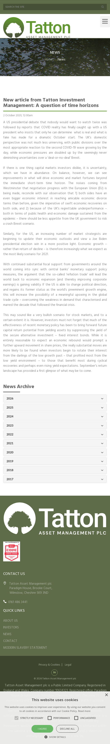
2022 (55, 434)
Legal (68, 665)
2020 (55, 452)
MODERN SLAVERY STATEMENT (25, 647)
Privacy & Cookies (49, 665)
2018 (55, 470)
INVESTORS (11, 627)
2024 (55, 416)
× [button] (106, 695)
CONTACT (10, 641)
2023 (55, 426)
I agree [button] (42, 728)
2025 (55, 408)
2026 (55, 399)
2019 (55, 461)
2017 (55, 479)
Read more (84, 711)
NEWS (7, 634)
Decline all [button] (67, 728)
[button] (55, 737)
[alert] (55, 717)
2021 (55, 443)
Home (49, 59)
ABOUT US (10, 620)
